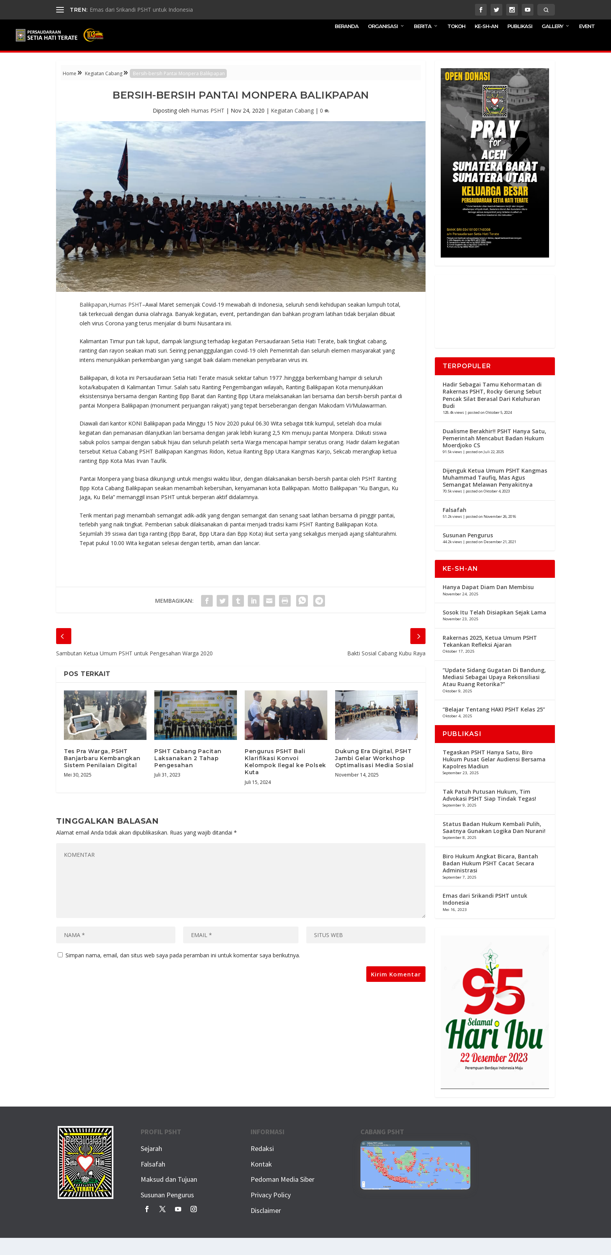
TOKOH (456, 43)
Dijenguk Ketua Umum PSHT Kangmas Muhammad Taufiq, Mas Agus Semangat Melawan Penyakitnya (495, 494)
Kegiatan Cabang (103, 90)
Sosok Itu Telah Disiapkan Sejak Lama (494, 629)
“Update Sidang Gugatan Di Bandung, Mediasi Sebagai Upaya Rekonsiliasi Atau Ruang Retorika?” (494, 694)
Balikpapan (93, 321)
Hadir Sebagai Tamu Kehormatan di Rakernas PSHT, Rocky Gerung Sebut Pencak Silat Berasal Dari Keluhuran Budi (492, 412)
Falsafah (454, 527)
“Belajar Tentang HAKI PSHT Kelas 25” (494, 726)
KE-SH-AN (486, 43)
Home (69, 90)
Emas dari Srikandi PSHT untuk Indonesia (141, 9)
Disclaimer (266, 1227)
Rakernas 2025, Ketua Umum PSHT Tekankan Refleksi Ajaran (490, 658)
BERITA (422, 43)
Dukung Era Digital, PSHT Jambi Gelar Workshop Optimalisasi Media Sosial (374, 775)
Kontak (261, 1181)
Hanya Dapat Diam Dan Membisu (488, 604)
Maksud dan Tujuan (169, 1196)
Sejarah (151, 1165)
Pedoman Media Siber (282, 1196)
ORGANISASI (383, 43)
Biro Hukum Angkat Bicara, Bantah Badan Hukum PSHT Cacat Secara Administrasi (490, 880)
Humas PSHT (207, 127)
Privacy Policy (271, 1211)
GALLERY (552, 43)
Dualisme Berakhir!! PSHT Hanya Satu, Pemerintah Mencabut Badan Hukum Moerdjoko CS (494, 455)
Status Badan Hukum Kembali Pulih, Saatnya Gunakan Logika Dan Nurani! (494, 844)
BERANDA (346, 43)
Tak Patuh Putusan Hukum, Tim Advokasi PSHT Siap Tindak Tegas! (489, 812)
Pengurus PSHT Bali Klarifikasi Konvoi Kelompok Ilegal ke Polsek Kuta (285, 779)
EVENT (587, 43)
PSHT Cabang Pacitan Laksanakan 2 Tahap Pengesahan (188, 775)
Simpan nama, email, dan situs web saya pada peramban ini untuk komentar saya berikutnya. (182, 972)
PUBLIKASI (519, 43)
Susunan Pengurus (468, 552)
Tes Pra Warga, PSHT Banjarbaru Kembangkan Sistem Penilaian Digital (102, 775)
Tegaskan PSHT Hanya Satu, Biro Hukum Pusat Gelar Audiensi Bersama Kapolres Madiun (494, 776)
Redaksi (262, 1165)
